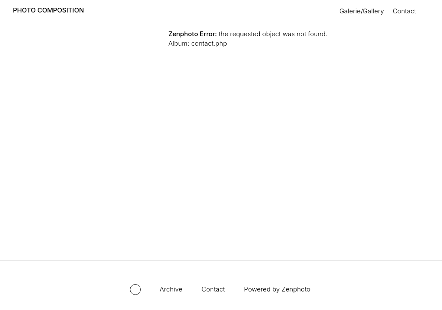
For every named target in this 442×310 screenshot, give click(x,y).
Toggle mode (135, 289)
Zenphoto (295, 289)
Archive (171, 289)
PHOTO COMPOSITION (48, 10)
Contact (404, 11)
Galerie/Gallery (361, 11)
